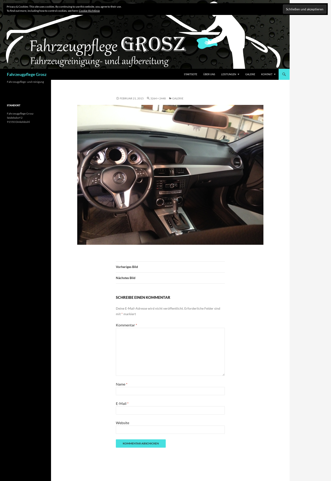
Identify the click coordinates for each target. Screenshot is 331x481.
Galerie (250, 74)
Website (122, 423)
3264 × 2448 (158, 98)
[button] (170, 175)
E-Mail (122, 403)
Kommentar (126, 325)
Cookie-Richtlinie (89, 10)
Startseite (190, 74)
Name (121, 384)
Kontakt (266, 74)
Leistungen (228, 74)
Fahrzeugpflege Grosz (26, 74)
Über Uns (209, 74)
